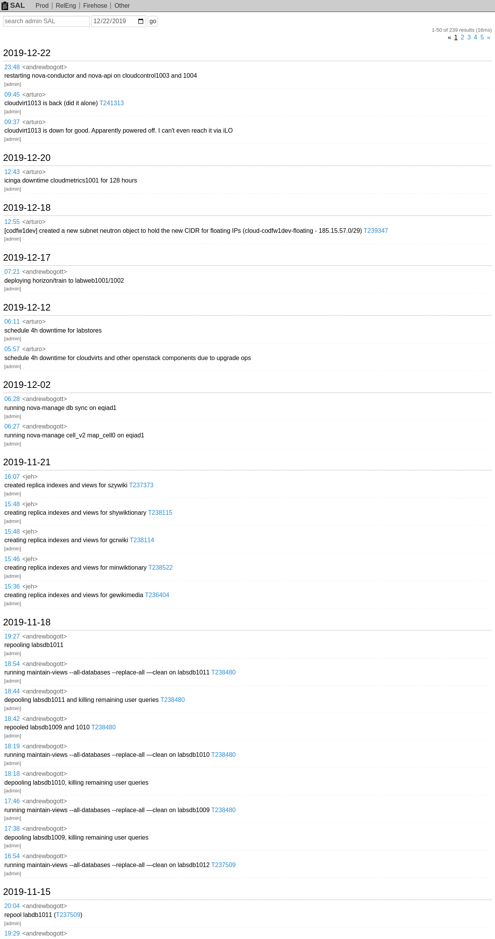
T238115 (160, 512)
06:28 (12, 399)
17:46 (12, 801)
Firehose (95, 5)
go (152, 21)
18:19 (12, 746)
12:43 (12, 172)
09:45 (12, 94)
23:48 (12, 67)
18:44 (12, 691)
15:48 (12, 504)
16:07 (12, 476)
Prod (42, 5)
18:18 (12, 773)
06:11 (12, 321)
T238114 (142, 540)
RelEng (66, 5)
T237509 (223, 865)
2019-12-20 (27, 158)
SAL (13, 5)
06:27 (12, 426)
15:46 (12, 559)
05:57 (12, 349)
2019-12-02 (27, 385)
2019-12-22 (27, 53)
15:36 (12, 586)
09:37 (12, 122)
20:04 (12, 906)
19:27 (12, 636)
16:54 (12, 856)
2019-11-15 (27, 892)
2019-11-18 (27, 622)
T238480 (223, 672)
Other (122, 5)
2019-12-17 (27, 257)
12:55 (12, 222)
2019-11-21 (27, 462)
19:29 (12, 933)
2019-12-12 (27, 307)
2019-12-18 (27, 208)
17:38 (12, 828)
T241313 (111, 103)
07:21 (12, 271)
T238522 (160, 567)
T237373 (141, 485)
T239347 (376, 230)
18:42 (12, 718)
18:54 (12, 664)
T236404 (157, 595)
